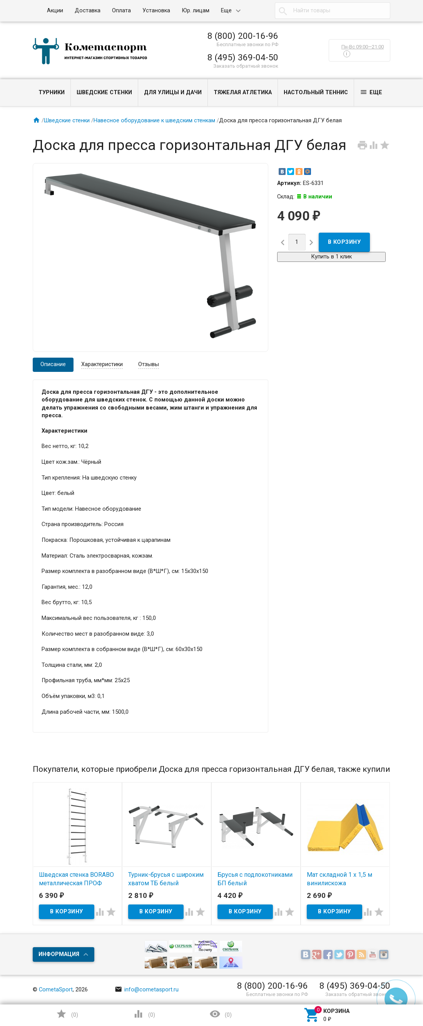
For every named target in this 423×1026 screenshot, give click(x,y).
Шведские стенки (104, 92)
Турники (51, 92)
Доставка (87, 10)
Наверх (390, 989)
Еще (226, 10)
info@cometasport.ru (147, 989)
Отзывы (148, 364)
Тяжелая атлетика (243, 92)
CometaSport (56, 989)
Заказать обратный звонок (245, 66)
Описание (53, 364)
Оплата (121, 10)
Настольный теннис (316, 92)
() (67, 1013)
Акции (55, 10)
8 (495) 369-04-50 (242, 57)
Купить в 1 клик (331, 256)
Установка (156, 10)
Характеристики (102, 364)
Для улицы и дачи (173, 92)
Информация (58, 954)
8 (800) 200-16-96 (242, 36)
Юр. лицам (195, 10)
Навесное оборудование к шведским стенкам (154, 120)
